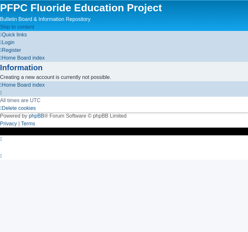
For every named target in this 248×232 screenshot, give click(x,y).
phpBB (36, 116)
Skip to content (17, 27)
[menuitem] (7, 42)
